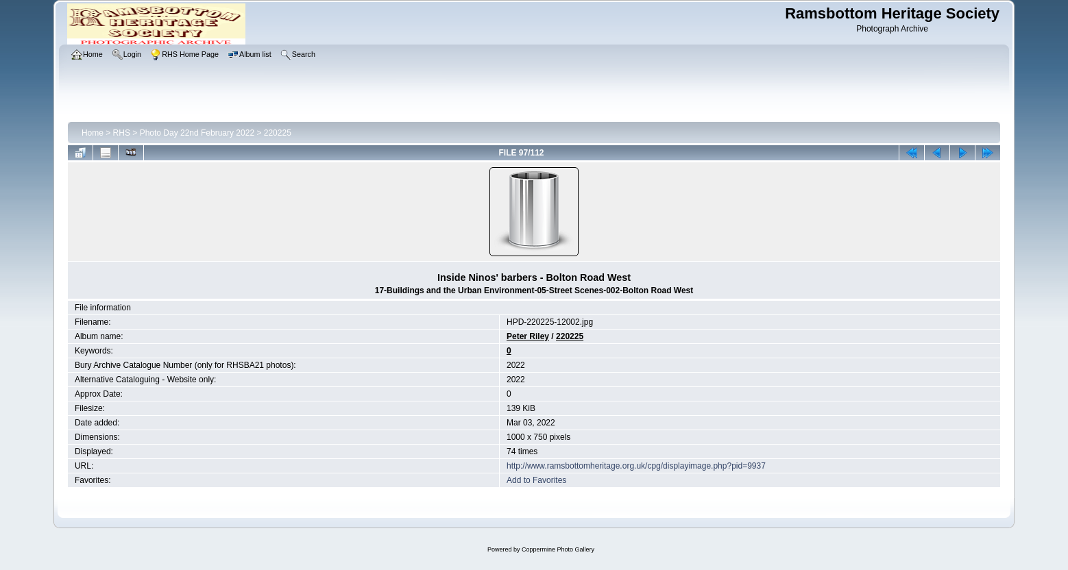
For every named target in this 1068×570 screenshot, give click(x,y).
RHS (121, 133)
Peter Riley (528, 336)
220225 (277, 133)
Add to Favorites (536, 480)
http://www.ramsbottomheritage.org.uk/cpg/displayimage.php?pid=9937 (636, 466)
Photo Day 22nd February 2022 (197, 133)
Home (93, 133)
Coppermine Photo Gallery (558, 549)
